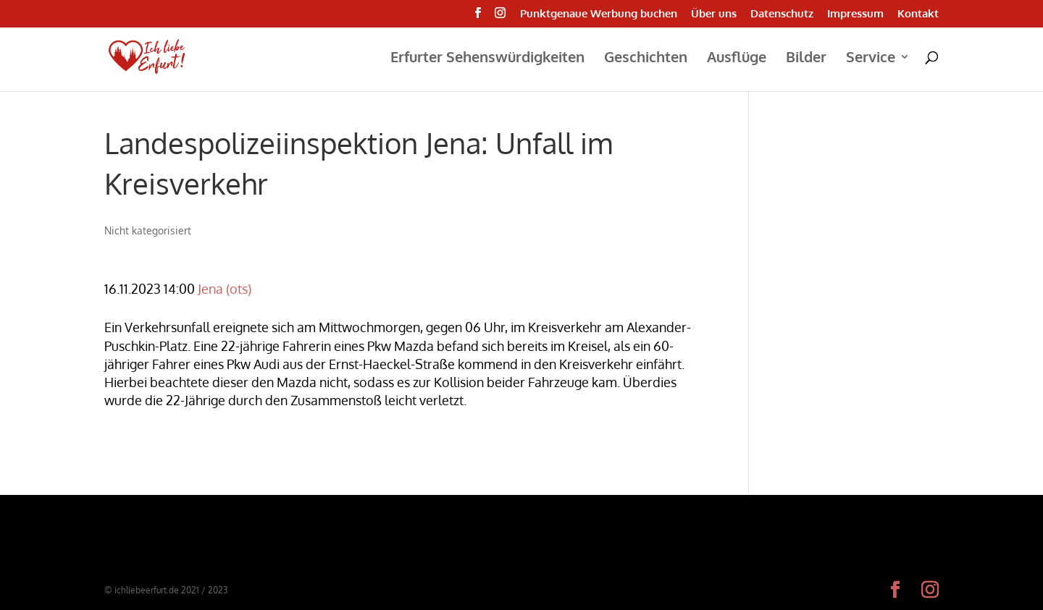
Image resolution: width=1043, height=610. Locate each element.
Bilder (806, 58)
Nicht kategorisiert (147, 230)
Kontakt (918, 14)
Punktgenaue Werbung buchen (598, 14)
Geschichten (645, 58)
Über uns (714, 14)
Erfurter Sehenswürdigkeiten (487, 58)
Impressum (855, 14)
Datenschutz (781, 14)
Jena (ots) (224, 289)
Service (870, 58)
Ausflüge (736, 58)
